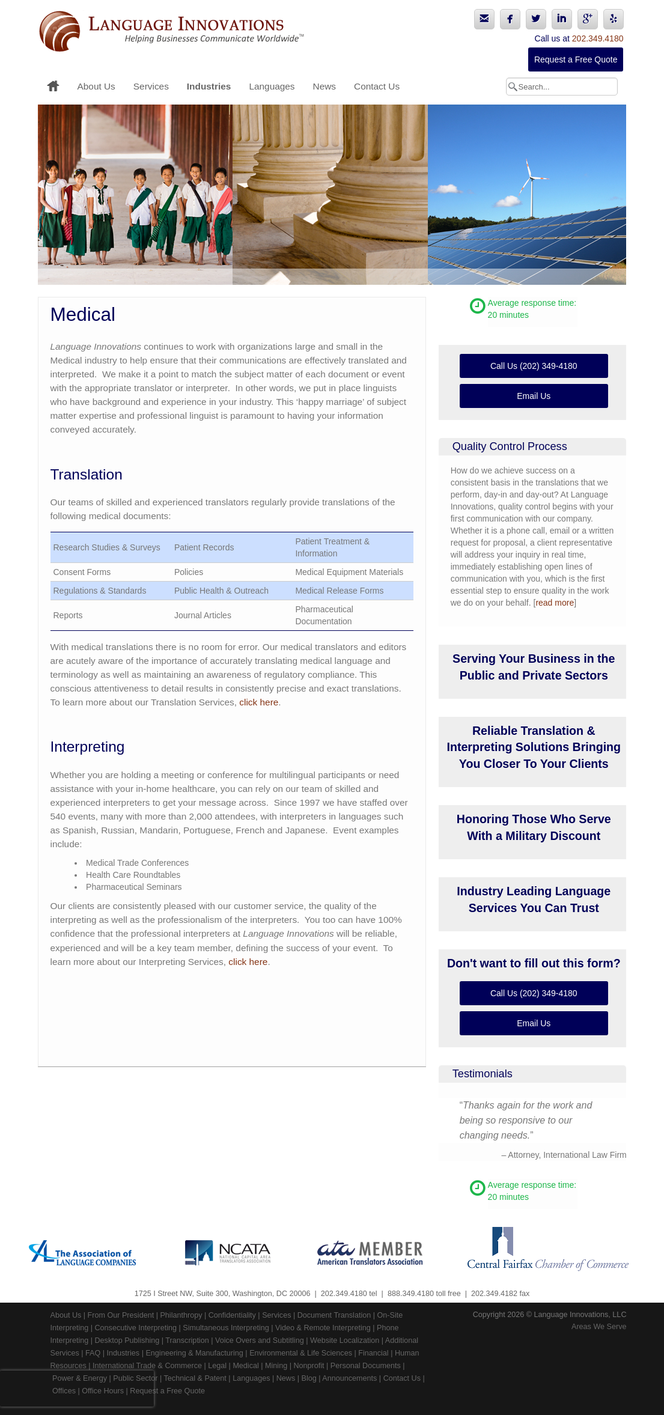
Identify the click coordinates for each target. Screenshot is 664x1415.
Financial (373, 1353)
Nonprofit (308, 1366)
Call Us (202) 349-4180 (533, 366)
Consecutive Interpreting (136, 1328)
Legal (217, 1366)
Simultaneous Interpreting (226, 1328)
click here (258, 702)
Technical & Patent (195, 1378)
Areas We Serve (598, 1326)
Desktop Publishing (127, 1340)
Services (151, 86)
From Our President (121, 1315)
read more (554, 602)
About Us (96, 86)
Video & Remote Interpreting (323, 1328)
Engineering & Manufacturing (194, 1353)
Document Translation (334, 1315)
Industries (209, 86)
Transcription (187, 1340)
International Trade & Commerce (147, 1366)
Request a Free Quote (576, 59)
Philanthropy (181, 1315)
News (324, 86)
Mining (276, 1366)
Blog (309, 1378)
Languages (271, 86)
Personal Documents (365, 1366)
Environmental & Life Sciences (300, 1353)
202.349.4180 (598, 38)
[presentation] (77, 1389)
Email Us (533, 396)
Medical (245, 1366)
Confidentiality (232, 1315)
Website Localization (344, 1340)
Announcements (349, 1378)
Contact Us (377, 86)
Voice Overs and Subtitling (259, 1340)
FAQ (92, 1353)
